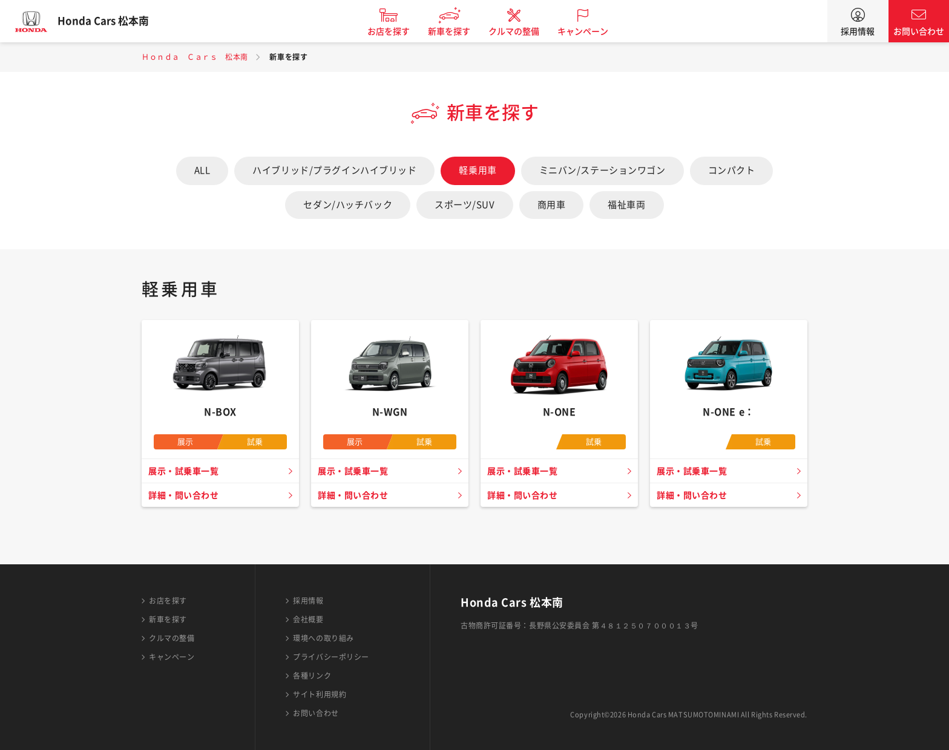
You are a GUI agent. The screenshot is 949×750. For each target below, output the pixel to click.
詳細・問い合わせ (186, 495)
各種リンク (312, 675)
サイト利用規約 (319, 694)
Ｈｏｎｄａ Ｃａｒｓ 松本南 (195, 56)
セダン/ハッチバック (347, 204)
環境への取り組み (323, 638)
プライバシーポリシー (331, 656)
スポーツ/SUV (464, 204)
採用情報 (858, 31)
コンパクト (731, 170)
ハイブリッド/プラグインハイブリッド (334, 170)
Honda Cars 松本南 (111, 21)
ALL (202, 170)
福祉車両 (626, 204)
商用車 (551, 204)
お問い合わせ (918, 31)
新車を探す (458, 31)
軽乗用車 (477, 170)
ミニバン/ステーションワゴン (602, 170)
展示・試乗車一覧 (186, 471)
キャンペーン (591, 31)
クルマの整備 (522, 31)
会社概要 (308, 619)
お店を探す (397, 31)
